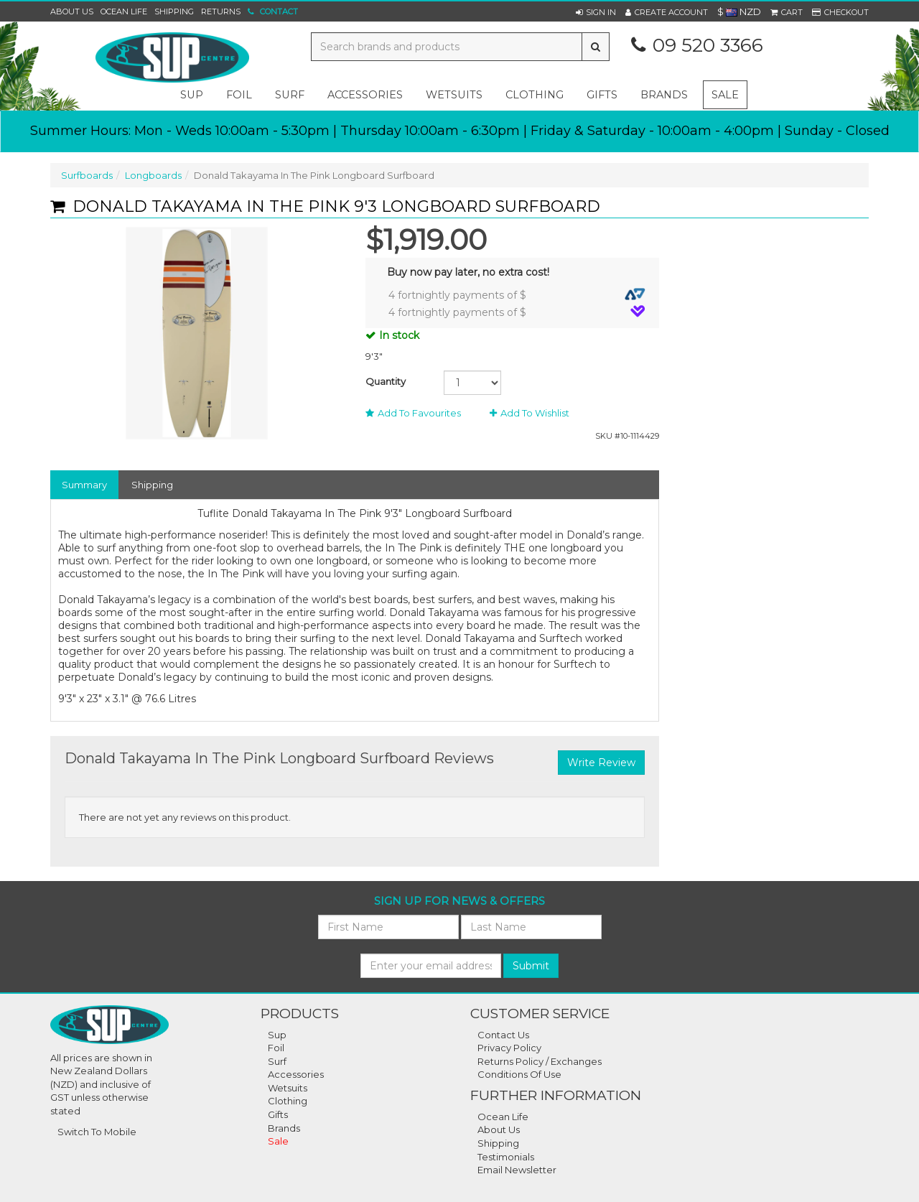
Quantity (385, 381)
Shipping (174, 11)
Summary (84, 484)
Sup (277, 1034)
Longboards (153, 175)
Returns (221, 11)
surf (289, 94)
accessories (365, 94)
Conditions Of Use (519, 1074)
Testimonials (505, 1157)
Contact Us (503, 1034)
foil (239, 94)
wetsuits (454, 94)
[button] (596, 12)
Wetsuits (287, 1088)
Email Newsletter (516, 1169)
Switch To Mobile (96, 1131)
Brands (664, 94)
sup (191, 94)
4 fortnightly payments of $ (516, 295)
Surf (277, 1061)
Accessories (296, 1074)
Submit (531, 965)
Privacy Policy (509, 1047)
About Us (71, 11)
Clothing (287, 1101)
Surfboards (87, 175)
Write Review (601, 762)
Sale (725, 94)
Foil (276, 1047)
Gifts (278, 1114)
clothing (534, 94)
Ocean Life (124, 11)
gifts (602, 94)
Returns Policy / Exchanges (539, 1061)
